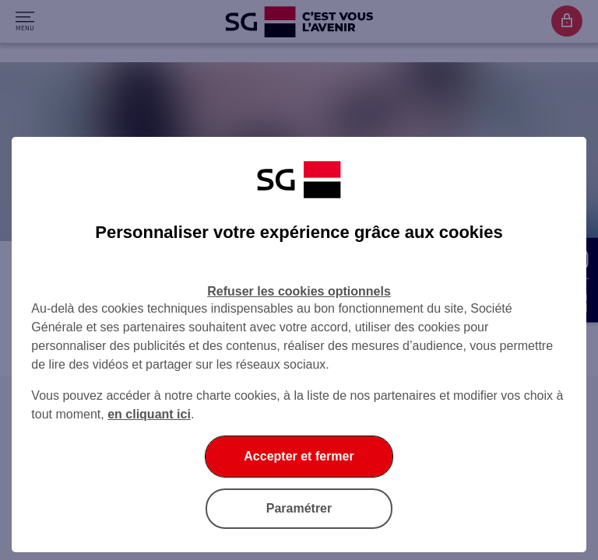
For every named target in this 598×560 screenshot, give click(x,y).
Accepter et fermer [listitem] (299, 456)
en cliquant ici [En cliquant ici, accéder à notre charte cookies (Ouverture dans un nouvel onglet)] (149, 414)
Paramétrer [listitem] (299, 508)
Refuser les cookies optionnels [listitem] (299, 291)
